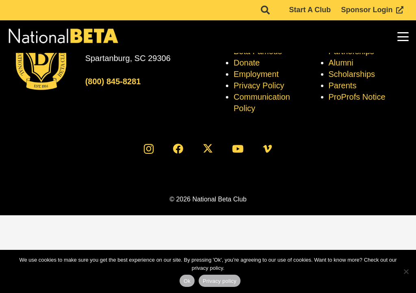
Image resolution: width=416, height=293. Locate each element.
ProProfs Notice (357, 96)
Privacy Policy (259, 85)
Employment (256, 74)
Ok (187, 281)
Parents (343, 85)
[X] (208, 149)
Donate (247, 62)
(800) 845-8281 (113, 81)
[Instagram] (148, 149)
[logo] (62, 36)
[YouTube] (238, 149)
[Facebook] (178, 149)
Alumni (341, 62)
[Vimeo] (267, 149)
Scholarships (352, 74)
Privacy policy (219, 281)
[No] (406, 271)
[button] (403, 36)
